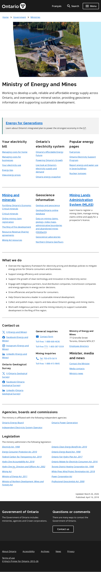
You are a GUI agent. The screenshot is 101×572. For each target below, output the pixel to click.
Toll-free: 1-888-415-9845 (48, 363)
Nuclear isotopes (77, 173)
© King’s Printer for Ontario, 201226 (20, 561)
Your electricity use (11, 165)
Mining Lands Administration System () (81, 200)
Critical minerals (10, 213)
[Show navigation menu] (91, 6)
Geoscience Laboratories (48, 236)
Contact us (63, 529)
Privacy (70, 551)
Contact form (44, 336)
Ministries (35, 17)
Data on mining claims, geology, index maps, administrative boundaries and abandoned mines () (49, 225)
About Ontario (9, 551)
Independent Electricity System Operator (22, 427)
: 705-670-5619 (46, 358)
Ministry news (76, 373)
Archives (45, 551)
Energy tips (7, 170)
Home (5, 17)
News (58, 551)
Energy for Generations (24, 123)
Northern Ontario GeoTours (49, 241)
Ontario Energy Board (13, 422)
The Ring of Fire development (16, 226)
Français (56, 6)
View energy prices (11, 175)
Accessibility (29, 551)
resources (12, 240)
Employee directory (79, 346)
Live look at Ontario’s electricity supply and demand (46, 168)
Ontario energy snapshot (48, 176)
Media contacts (77, 368)
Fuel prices (74, 152)
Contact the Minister (79, 363)
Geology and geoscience (48, 205)
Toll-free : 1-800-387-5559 (50, 346)
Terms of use (8, 558)
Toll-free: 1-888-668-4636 (48, 341)
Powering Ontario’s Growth (49, 160)
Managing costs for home (14, 152)
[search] (73, 6)
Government (19, 17)
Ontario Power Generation (65, 422)
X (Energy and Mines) (14, 332)
